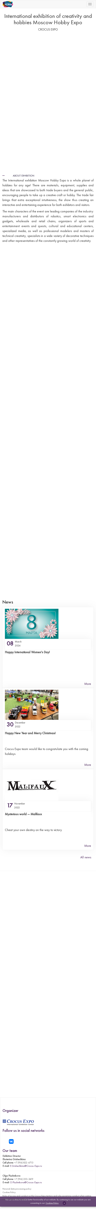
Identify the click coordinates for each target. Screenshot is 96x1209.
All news (85, 857)
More (87, 684)
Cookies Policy (9, 1192)
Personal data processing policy (17, 1188)
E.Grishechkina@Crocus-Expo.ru (26, 1166)
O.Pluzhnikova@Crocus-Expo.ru (26, 1182)
